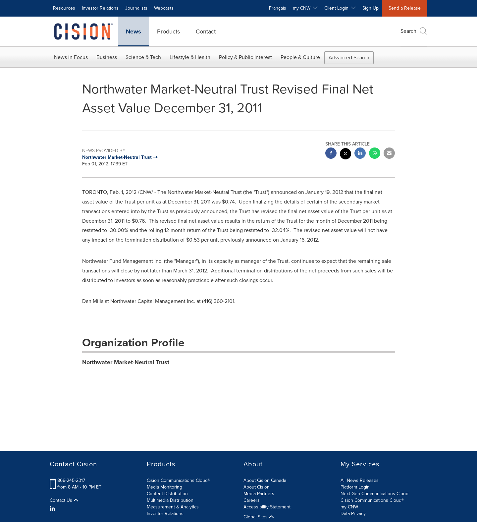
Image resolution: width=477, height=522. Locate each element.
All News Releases (360, 480)
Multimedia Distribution (170, 500)
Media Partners (258, 493)
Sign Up (370, 8)
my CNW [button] (305, 8)
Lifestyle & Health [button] (190, 57)
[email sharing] (389, 153)
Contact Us (64, 500)
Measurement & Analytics (173, 506)
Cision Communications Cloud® (178, 480)
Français (277, 8)
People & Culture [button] (300, 57)
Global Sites (258, 517)
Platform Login (355, 487)
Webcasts (164, 8)
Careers (251, 500)
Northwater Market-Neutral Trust (125, 362)
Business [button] (106, 57)
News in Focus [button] (71, 57)
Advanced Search (349, 57)
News (133, 31)
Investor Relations (100, 8)
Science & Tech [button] (143, 57)
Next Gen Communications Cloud (374, 493)
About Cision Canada (264, 480)
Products (168, 31)
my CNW (349, 506)
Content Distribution (167, 493)
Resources (64, 8)
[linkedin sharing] (360, 153)
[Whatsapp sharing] (374, 153)
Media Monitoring (164, 487)
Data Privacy (353, 513)
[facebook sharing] (331, 153)
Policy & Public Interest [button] (245, 57)
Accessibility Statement (267, 506)
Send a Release (405, 8)
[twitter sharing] (345, 154)
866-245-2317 (71, 480)
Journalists (136, 8)
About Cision (256, 487)
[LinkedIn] (53, 508)
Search (413, 31)
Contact (206, 31)
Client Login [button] (340, 8)
